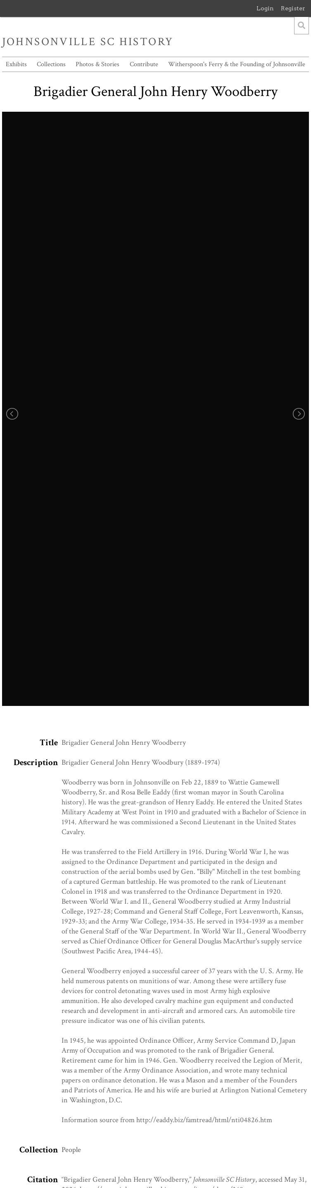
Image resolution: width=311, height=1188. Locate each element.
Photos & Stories (97, 64)
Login (265, 8)
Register (293, 8)
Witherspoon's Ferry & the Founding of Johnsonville (236, 64)
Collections (51, 64)
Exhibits (16, 64)
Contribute (144, 64)
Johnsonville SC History (88, 42)
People (71, 1149)
